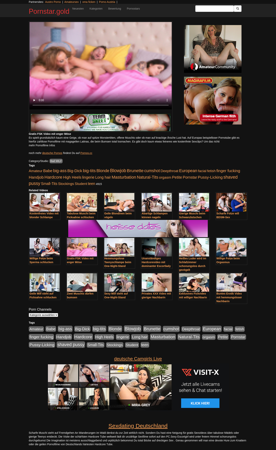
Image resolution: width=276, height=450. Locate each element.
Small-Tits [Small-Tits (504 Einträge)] (49, 184)
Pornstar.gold (49, 11)
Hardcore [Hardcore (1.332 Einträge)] (53, 177)
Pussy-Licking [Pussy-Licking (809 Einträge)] (210, 177)
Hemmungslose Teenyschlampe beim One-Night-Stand (117, 262)
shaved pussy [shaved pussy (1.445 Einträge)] (70, 344)
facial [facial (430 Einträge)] (202, 171)
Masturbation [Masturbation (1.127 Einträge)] (124, 177)
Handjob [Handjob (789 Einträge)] (36, 177)
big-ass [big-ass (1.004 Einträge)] (60, 170)
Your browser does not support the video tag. (101, 65)
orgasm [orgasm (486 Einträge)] (165, 177)
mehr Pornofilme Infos (42, 145)
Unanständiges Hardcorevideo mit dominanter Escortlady (156, 262)
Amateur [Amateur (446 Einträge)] (35, 171)
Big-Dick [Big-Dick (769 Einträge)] (74, 170)
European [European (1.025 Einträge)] (188, 170)
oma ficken (88, 1)
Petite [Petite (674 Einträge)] (177, 177)
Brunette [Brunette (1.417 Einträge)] (135, 170)
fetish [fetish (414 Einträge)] (211, 171)
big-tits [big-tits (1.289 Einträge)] (89, 170)
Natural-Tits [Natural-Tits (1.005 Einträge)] (147, 177)
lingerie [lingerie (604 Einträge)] (88, 177)
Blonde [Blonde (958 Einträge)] (102, 170)
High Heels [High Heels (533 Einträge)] (72, 177)
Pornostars (133, 8)
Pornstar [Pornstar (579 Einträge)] (190, 177)
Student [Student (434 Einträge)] (81, 184)
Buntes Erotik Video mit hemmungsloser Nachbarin (229, 297)
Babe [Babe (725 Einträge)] (47, 170)
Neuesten (78, 8)
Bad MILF (56, 161)
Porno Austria (107, 1)
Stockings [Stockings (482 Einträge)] (66, 184)
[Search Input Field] (214, 8)
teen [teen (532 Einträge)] (91, 183)
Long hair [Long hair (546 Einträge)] (103, 177)
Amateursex (71, 1)
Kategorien (96, 8)
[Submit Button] (238, 8)
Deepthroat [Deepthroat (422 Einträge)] (169, 171)
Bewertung (114, 8)
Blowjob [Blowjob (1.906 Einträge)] (118, 170)
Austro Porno (53, 1)
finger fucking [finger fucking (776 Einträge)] (228, 170)
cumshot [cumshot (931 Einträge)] (152, 170)
